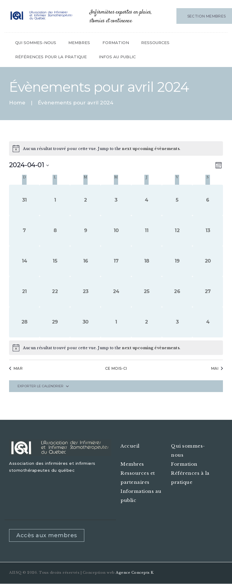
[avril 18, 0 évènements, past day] (146, 261)
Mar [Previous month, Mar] (16, 368)
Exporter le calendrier (40, 386)
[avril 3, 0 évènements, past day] (116, 200)
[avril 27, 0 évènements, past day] (207, 291)
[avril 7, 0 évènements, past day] (24, 230)
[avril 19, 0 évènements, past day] (177, 261)
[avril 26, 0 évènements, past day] (177, 291)
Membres (132, 464)
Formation (184, 464)
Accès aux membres (46, 535)
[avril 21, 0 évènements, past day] (24, 291)
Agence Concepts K (135, 572)
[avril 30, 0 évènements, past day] (85, 322)
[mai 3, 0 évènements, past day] (177, 322)
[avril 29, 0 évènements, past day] (55, 322)
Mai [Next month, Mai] (217, 368)
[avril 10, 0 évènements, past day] (116, 230)
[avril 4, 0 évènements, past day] (146, 200)
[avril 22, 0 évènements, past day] (55, 291)
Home (17, 103)
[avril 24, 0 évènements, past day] (116, 291)
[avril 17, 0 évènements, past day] (116, 261)
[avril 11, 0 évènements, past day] (146, 230)
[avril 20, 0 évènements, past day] (207, 261)
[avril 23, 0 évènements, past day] (85, 291)
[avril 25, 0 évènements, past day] (146, 291)
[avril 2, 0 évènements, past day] (85, 200)
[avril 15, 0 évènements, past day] (55, 261)
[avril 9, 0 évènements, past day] (85, 230)
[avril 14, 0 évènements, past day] (24, 261)
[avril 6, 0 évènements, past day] (207, 200)
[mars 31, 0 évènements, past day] (24, 200)
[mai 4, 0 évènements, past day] (207, 322)
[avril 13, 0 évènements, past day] (207, 230)
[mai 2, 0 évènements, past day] (146, 322)
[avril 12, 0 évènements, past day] (177, 230)
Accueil (130, 446)
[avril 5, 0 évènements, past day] (177, 200)
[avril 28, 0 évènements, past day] (24, 322)
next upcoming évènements (150, 148)
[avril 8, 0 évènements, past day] (55, 230)
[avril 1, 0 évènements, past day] (55, 200)
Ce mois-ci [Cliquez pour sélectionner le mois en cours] (116, 368)
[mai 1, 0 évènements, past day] (116, 322)
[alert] (116, 347)
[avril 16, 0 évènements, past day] (85, 261)
